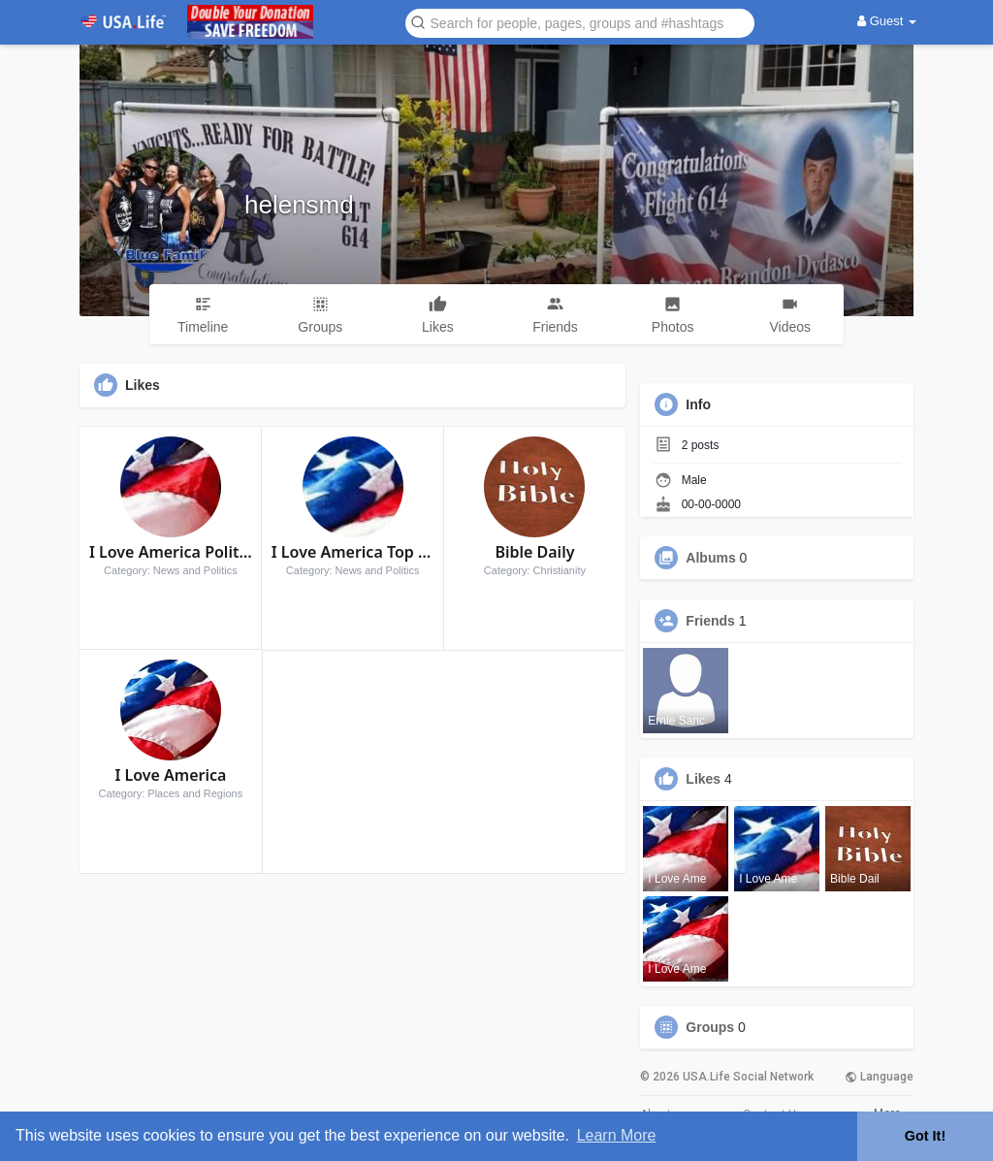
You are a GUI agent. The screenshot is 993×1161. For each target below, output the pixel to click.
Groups (710, 1027)
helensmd (299, 204)
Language (879, 1076)
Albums (710, 557)
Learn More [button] (617, 1135)
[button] (580, 22)
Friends (710, 621)
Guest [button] (886, 21)
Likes (703, 779)
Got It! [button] (925, 1136)
